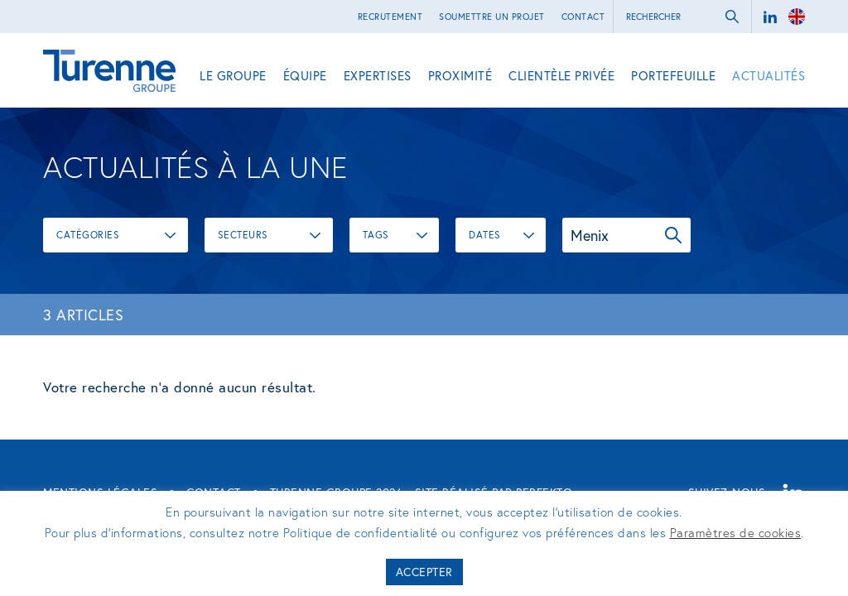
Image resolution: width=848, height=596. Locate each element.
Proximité (460, 75)
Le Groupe (233, 75)
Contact (583, 16)
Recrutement (390, 16)
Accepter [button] (424, 571)
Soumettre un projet (492, 16)
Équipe (305, 75)
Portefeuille (673, 75)
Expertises (378, 75)
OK (673, 235)
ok (732, 16)
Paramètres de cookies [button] (736, 532)
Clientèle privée (561, 75)
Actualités (768, 75)
